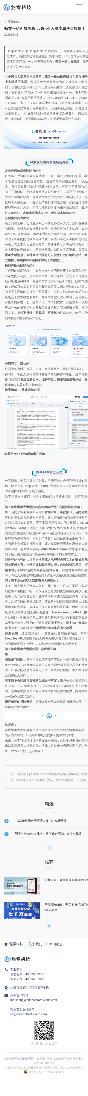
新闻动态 (56, 944)
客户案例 (78, 1058)
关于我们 (35, 944)
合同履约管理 (44, 1058)
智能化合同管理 (63, 1058)
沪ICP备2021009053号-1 (68, 1067)
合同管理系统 (12, 1058)
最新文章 (49, 1063)
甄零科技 (16, 944)
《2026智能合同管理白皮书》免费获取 (41, 820)
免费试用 (38, 1063)
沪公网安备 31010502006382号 (46, 1072)
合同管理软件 (28, 1058)
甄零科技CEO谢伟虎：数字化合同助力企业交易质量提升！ (50, 833)
